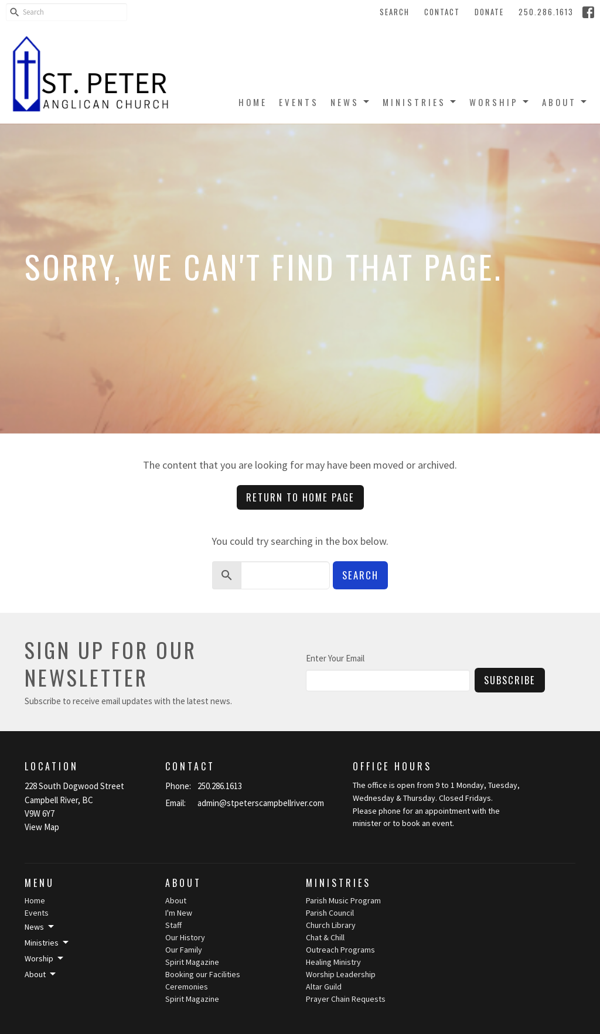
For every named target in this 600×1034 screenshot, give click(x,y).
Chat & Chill (325, 937)
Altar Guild (324, 986)
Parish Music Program (343, 900)
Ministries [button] (47, 942)
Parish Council (330, 912)
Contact (442, 12)
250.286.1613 (546, 12)
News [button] (40, 927)
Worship (499, 101)
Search (395, 12)
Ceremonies (186, 986)
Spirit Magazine (192, 962)
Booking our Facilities (202, 974)
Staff (173, 925)
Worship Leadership (341, 974)
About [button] (41, 974)
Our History (185, 937)
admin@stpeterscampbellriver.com (260, 802)
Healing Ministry (333, 962)
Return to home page (300, 497)
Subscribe (510, 680)
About (565, 101)
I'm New (178, 912)
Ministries (420, 101)
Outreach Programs (340, 949)
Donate (489, 12)
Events (299, 101)
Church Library (331, 925)
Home (252, 101)
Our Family (183, 949)
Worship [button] (45, 958)
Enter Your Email (335, 658)
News (350, 101)
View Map (42, 826)
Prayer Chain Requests (346, 999)
